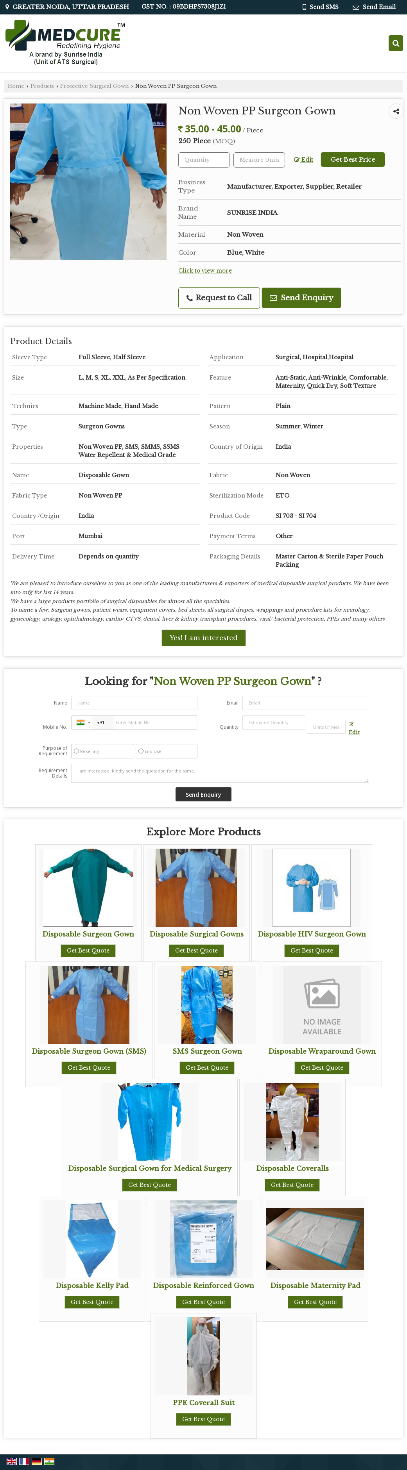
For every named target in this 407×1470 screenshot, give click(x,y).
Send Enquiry (301, 297)
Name (60, 702)
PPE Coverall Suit (204, 1403)
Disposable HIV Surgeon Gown (312, 934)
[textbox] (259, 160)
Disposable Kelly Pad (92, 1286)
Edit (303, 160)
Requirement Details (53, 773)
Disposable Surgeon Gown (88, 934)
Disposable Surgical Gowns (196, 934)
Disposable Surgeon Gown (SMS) (89, 1051)
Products (42, 86)
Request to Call (219, 297)
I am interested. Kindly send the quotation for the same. (220, 773)
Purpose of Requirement (53, 751)
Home (16, 86)
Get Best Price (353, 159)
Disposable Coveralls (292, 1169)
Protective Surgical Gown (94, 86)
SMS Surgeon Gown (207, 1051)
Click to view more (205, 271)
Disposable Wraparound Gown (322, 1051)
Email (232, 702)
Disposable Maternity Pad (315, 1286)
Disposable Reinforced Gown (203, 1286)
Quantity (229, 727)
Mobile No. (55, 727)
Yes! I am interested (204, 638)
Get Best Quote (88, 950)
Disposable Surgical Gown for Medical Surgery (149, 1169)
